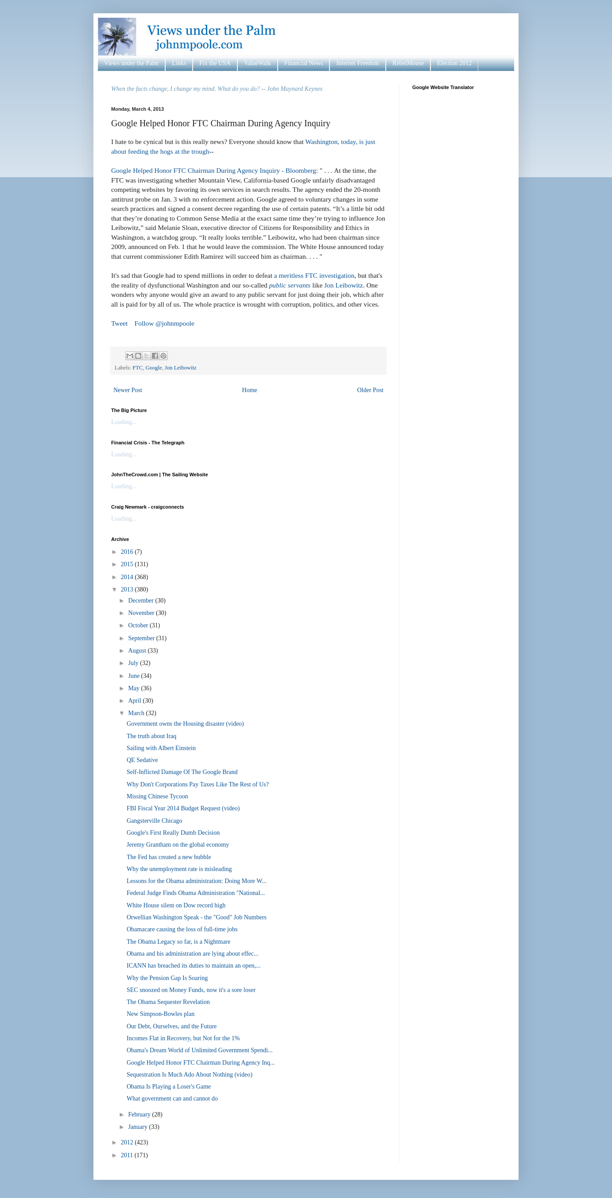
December (141, 600)
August (137, 650)
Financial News (303, 63)
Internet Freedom (357, 63)
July (134, 663)
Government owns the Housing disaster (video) (185, 723)
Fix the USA (215, 63)
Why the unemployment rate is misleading (179, 869)
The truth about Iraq (151, 736)
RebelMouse (408, 63)
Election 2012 (454, 63)
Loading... (123, 422)
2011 (128, 1155)
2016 (128, 551)
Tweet (119, 323)
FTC (137, 368)
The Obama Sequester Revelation (168, 1002)
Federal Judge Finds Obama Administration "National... (196, 893)
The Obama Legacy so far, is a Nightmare (178, 941)
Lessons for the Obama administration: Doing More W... (197, 881)
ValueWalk (257, 63)
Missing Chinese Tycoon (157, 796)
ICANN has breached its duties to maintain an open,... (193, 965)
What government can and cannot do (172, 1098)
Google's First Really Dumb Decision (173, 832)
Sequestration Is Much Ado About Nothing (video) (189, 1074)
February (140, 1114)
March (137, 713)
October (139, 625)
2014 (128, 577)
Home (249, 390)
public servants (290, 285)
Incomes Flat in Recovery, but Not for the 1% (183, 1038)
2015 (128, 564)
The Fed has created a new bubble (169, 857)
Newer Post (127, 390)
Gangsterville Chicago (154, 820)
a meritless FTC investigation (314, 275)
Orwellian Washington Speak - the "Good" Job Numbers (197, 917)
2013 (128, 589)
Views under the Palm (131, 63)
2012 (128, 1142)
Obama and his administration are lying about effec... (193, 953)
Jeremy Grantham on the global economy (178, 844)
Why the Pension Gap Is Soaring (167, 978)
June (134, 676)
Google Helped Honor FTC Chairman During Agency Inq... (201, 1062)
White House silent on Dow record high (176, 905)
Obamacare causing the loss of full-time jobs (182, 929)
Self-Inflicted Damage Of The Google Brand (182, 772)
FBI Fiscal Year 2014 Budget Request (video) (183, 808)
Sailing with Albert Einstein (161, 748)
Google (154, 368)
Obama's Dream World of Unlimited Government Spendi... (200, 1050)
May (134, 688)
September (142, 638)
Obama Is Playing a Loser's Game (169, 1086)
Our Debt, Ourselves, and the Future (172, 1026)
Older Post (370, 390)
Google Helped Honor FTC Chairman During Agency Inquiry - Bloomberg (213, 170)
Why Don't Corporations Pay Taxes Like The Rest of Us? (198, 784)
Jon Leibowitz (343, 285)
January (138, 1127)
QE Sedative (142, 760)
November (142, 613)
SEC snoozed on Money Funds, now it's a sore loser (191, 990)
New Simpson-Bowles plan (160, 1014)
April (135, 700)
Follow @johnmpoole (164, 323)
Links (179, 63)
